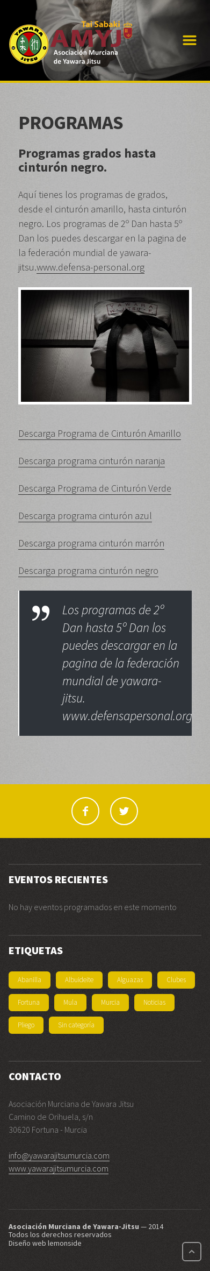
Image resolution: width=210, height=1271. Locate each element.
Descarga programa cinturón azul (85, 515)
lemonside (65, 1243)
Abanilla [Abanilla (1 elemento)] (29, 979)
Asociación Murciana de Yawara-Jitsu (74, 1226)
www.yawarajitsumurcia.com (58, 1168)
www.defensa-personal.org (90, 267)
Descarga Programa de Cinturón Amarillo (99, 433)
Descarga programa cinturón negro (88, 570)
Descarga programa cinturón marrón (91, 543)
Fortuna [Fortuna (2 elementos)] (29, 1002)
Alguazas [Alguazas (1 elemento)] (130, 979)
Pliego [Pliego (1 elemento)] (26, 1024)
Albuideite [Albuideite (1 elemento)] (79, 979)
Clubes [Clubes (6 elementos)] (176, 979)
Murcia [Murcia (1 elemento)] (110, 1002)
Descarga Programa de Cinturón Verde (94, 488)
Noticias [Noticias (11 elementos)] (154, 1002)
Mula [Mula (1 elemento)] (70, 1002)
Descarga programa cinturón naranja (91, 461)
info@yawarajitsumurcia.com (59, 1155)
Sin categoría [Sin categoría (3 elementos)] (76, 1024)
